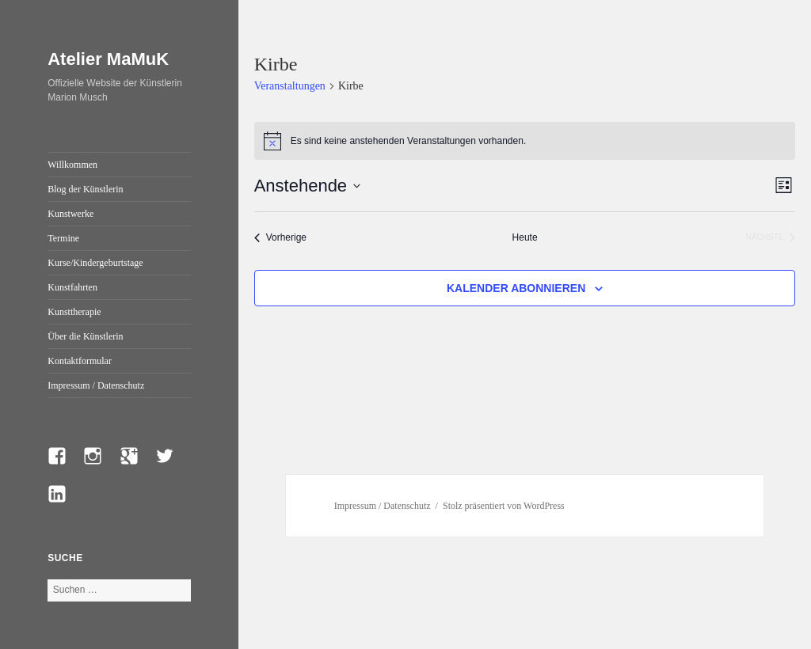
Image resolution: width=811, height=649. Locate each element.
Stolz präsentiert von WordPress (504, 505)
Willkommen (72, 164)
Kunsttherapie (74, 311)
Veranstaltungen (290, 86)
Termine (63, 238)
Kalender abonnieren (516, 288)
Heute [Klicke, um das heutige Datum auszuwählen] (525, 237)
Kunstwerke (70, 213)
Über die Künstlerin (85, 336)
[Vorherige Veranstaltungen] (280, 238)
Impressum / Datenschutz (96, 385)
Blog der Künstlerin (85, 189)
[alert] (525, 141)
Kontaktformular (80, 360)
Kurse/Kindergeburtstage (95, 262)
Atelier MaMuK (108, 59)
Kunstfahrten (72, 287)
